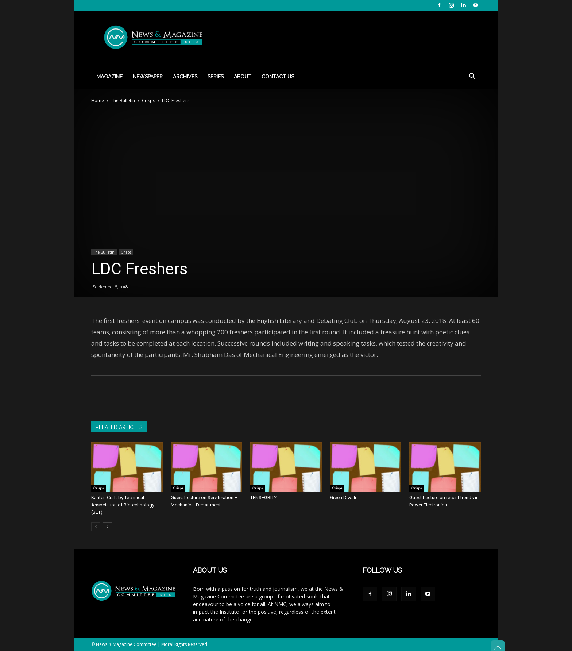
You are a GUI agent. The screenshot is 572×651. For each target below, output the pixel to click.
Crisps (148, 100)
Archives (185, 77)
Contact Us (278, 77)
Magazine (109, 77)
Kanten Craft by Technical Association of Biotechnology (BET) (122, 505)
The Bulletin (123, 100)
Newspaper (148, 77)
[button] (472, 77)
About (242, 77)
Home (97, 100)
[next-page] (107, 526)
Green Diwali (343, 497)
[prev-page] (95, 526)
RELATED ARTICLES (119, 427)
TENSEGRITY (263, 497)
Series (216, 77)
